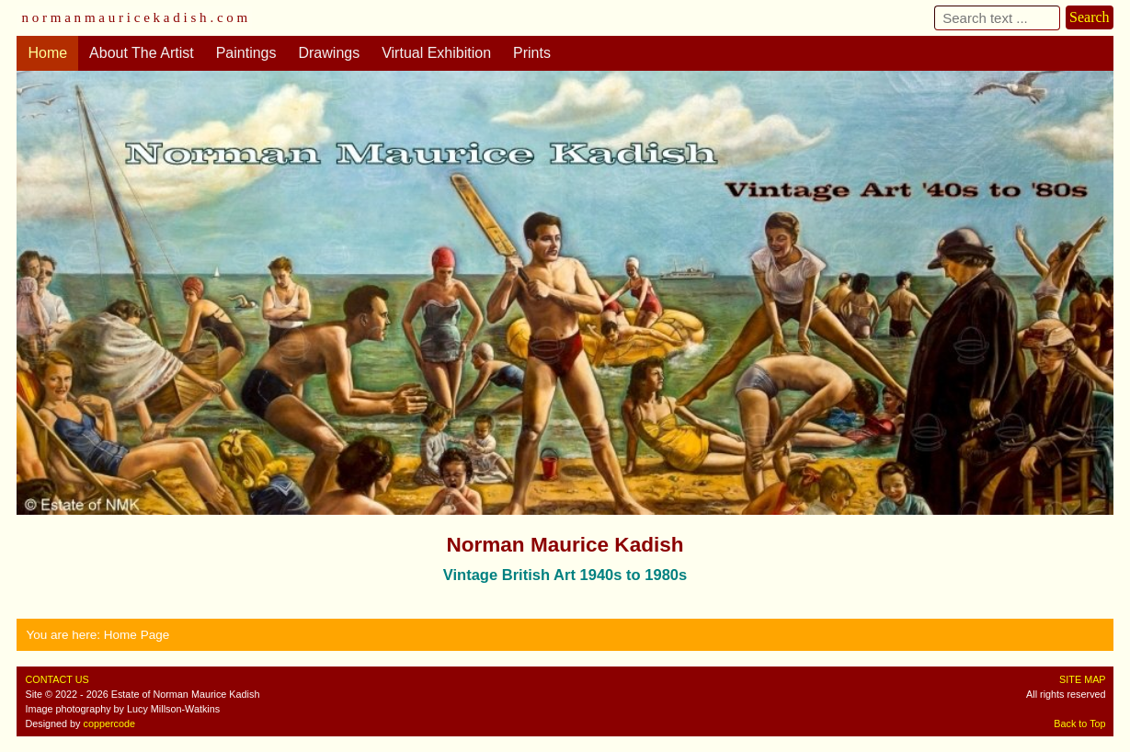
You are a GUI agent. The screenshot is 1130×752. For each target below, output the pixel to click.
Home (47, 53)
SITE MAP (1082, 679)
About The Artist (141, 53)
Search (1089, 17)
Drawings (329, 53)
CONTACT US (56, 679)
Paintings (246, 53)
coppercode (110, 723)
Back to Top (1079, 723)
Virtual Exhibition (436, 53)
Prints (532, 53)
